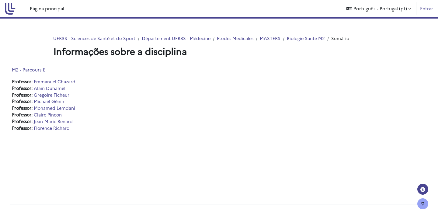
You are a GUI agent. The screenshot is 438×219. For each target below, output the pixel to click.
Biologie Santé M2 (312, 38)
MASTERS (276, 38)
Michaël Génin (62, 102)
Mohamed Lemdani (68, 109)
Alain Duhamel (63, 88)
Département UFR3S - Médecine (179, 38)
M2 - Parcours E (40, 70)
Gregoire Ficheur (65, 95)
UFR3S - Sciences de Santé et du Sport (95, 38)
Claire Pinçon (61, 116)
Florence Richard (65, 130)
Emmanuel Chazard (68, 82)
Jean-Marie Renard (67, 123)
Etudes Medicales (240, 38)
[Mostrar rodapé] (422, 203)
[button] (378, 8)
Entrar (426, 8)
